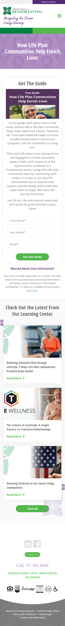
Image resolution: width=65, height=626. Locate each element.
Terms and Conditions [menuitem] (24, 614)
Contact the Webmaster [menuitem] (32, 617)
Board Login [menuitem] (45, 614)
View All (32, 508)
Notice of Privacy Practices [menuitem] (20, 611)
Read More (14, 378)
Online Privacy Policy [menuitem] (48, 611)
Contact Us (32, 554)
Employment (48, 2)
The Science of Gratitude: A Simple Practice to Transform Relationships (29, 427)
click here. (32, 290)
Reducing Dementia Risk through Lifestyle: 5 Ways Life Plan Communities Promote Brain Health (31, 367)
